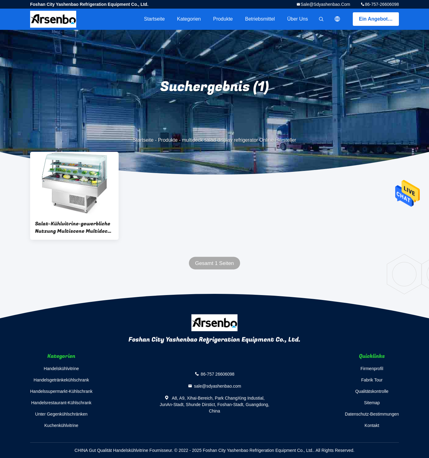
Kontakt (371, 425)
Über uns (297, 19)
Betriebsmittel (260, 19)
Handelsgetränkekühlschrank (61, 379)
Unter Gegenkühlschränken (61, 414)
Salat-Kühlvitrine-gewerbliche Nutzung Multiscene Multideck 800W (73, 227)
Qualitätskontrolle (371, 391)
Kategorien (189, 19)
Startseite (154, 19)
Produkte (223, 19)
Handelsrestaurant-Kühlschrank (61, 402)
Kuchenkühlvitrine (61, 425)
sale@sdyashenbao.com (325, 4)
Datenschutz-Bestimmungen (372, 414)
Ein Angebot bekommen (379, 19)
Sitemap (372, 402)
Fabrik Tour (372, 379)
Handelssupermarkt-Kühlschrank (61, 391)
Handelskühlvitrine (61, 368)
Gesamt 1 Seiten (214, 263)
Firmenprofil (371, 368)
